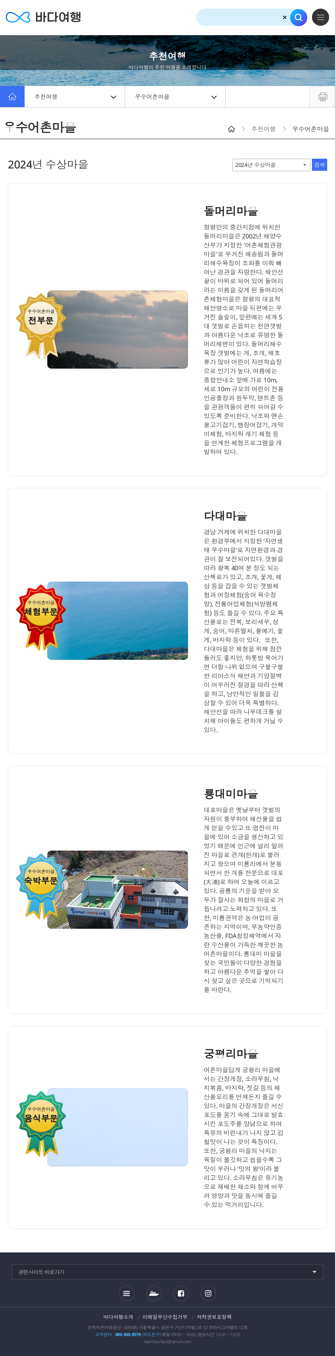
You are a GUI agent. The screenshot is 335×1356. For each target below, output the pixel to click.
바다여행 (43, 17)
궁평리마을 (231, 1053)
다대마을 (225, 516)
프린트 (322, 96)
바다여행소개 (119, 1316)
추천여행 (75, 96)
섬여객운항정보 (154, 1293)
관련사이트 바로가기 (41, 1271)
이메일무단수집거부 (165, 1316)
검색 (298, 17)
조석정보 (126, 1293)
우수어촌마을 (176, 96)
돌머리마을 (231, 211)
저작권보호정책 (214, 1316)
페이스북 (181, 1293)
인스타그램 (208, 1293)
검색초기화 (284, 17)
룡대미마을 (231, 793)
